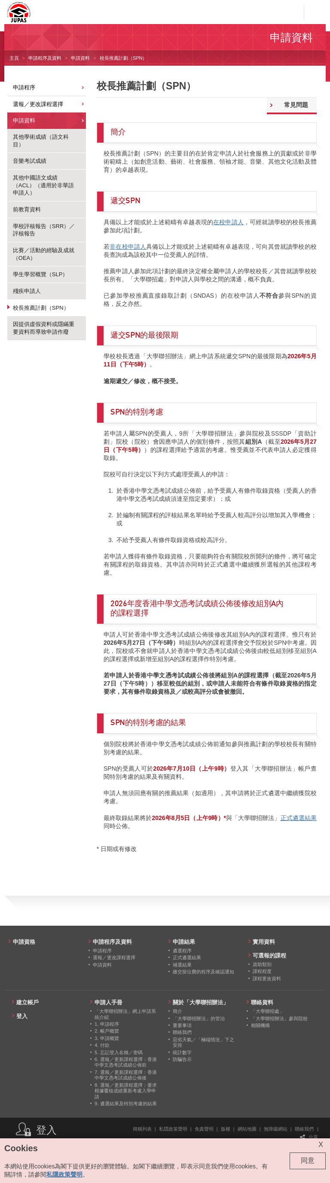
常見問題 (296, 104)
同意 (308, 1160)
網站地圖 (247, 1128)
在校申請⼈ (228, 222)
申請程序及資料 (44, 58)
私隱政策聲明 (173, 1128)
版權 (225, 1128)
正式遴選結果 (299, 817)
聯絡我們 (304, 1128)
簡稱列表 (142, 1128)
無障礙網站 (275, 1128)
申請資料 (80, 58)
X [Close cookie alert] (320, 1144)
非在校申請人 (128, 246)
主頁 (14, 58)
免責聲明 (204, 1128)
